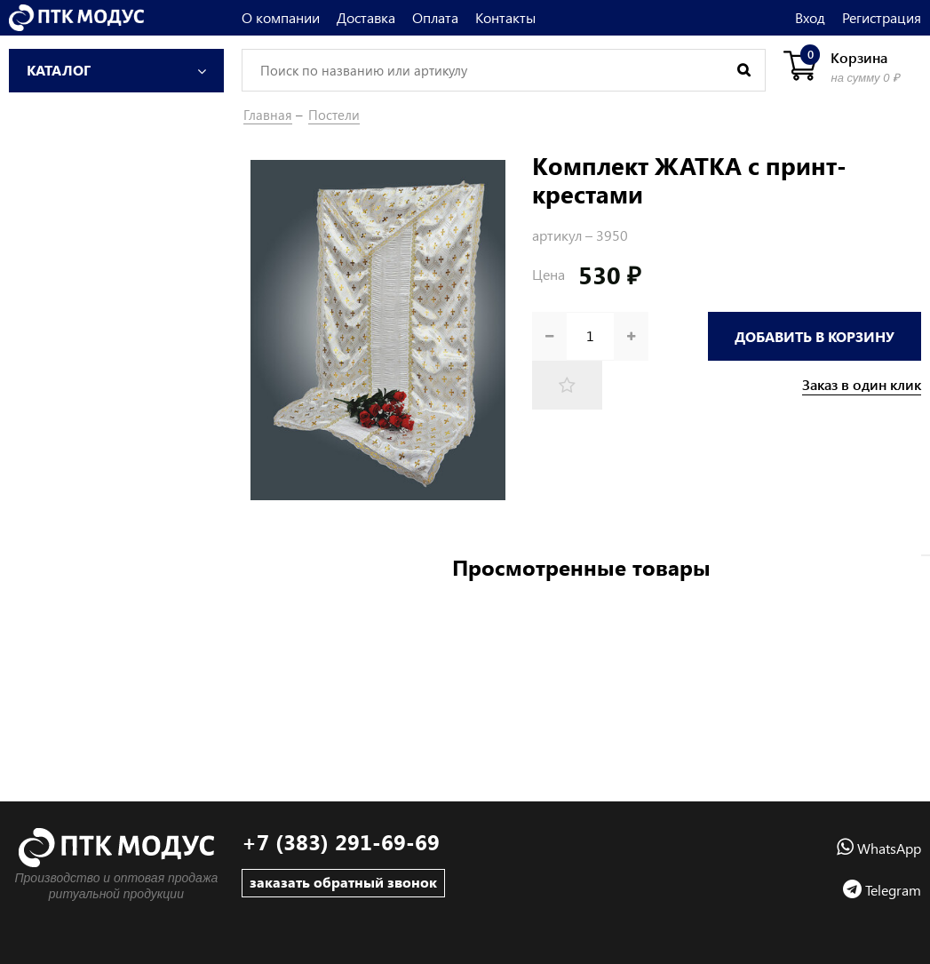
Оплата (435, 17)
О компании (281, 17)
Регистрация (881, 17)
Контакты (505, 17)
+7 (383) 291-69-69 (341, 842)
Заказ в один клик (861, 385)
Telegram (882, 889)
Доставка (366, 17)
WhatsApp (879, 848)
